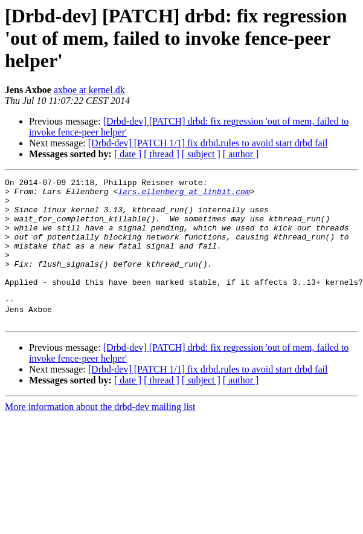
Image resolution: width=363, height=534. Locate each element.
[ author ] (241, 154)
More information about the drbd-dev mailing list (100, 436)
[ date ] (127, 154)
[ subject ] (201, 154)
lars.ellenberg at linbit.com (183, 194)
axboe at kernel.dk (89, 90)
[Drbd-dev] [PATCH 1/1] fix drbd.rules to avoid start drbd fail (208, 143)
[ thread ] (161, 154)
